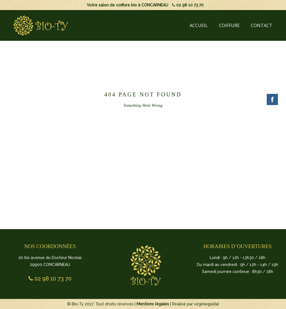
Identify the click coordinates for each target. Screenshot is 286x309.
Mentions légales (153, 304)
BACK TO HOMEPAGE (142, 153)
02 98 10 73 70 (188, 5)
